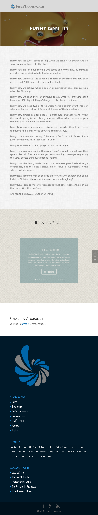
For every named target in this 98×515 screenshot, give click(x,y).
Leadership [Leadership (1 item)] (70, 451)
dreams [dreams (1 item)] (30, 451)
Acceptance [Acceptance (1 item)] (22, 447)
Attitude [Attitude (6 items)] (41, 447)
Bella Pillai (37, 257)
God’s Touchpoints (20, 411)
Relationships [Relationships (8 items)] (40, 456)
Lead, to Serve (18, 472)
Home (14, 402)
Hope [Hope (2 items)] (62, 451)
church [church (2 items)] (81, 447)
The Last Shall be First (21, 477)
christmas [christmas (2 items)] (73, 447)
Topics (15, 430)
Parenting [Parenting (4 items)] (23, 456)
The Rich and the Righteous (24, 486)
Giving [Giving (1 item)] (50, 451)
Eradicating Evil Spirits (21, 482)
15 (59, 275)
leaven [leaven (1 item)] (79, 451)
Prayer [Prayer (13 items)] (31, 456)
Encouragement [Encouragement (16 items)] (40, 451)
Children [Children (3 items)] (50, 447)
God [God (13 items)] (57, 451)
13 (56, 275)
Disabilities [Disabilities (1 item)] (21, 451)
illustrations (51, 257)
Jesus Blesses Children (22, 491)
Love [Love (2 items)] (85, 451)
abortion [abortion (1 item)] (13, 447)
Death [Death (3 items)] (13, 451)
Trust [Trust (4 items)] (49, 456)
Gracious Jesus (18, 416)
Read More (49, 270)
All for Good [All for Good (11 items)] (32, 447)
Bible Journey (17, 406)
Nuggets (56, 257)
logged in (25, 324)
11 (53, 275)
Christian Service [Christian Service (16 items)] (61, 447)
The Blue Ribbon (49, 254)
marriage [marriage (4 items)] (14, 456)
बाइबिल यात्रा (18, 421)
